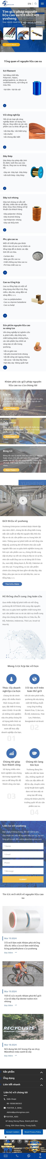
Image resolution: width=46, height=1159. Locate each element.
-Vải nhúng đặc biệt (11, 137)
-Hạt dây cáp (8, 363)
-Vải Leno (7, 360)
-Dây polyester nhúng (12, 214)
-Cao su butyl (8, 305)
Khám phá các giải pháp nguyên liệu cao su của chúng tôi (23, 384)
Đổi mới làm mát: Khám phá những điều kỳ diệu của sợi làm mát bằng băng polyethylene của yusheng (22, 947)
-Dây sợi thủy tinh (11, 222)
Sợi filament (9, 70)
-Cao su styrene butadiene (14, 302)
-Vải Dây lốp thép (19, 360)
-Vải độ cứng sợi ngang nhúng (16, 357)
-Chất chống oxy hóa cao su (15, 262)
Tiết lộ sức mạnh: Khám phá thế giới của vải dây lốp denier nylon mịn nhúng (22, 1000)
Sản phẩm (8, 1071)
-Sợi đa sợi (15, 89)
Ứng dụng (8, 1078)
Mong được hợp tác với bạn (23, 667)
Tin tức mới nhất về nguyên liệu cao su (23, 897)
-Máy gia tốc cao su (11, 259)
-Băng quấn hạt (21, 363)
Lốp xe (7, 395)
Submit (23, 880)
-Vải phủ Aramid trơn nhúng (15, 354)
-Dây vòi (6, 172)
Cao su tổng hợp (11, 282)
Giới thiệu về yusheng (15, 522)
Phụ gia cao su (10, 239)
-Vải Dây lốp (8, 131)
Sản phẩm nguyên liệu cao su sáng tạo (16, 326)
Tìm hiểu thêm (12, 585)
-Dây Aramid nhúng (11, 217)
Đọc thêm (10, 953)
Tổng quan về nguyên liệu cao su (23, 61)
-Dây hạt (14, 172)
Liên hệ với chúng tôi (16, 1092)
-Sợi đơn (7, 89)
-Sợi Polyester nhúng (12, 220)
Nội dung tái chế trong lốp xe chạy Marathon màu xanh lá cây (22, 1051)
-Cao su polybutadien (12, 299)
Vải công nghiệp (11, 114)
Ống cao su (9, 423)
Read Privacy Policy (33, 1132)
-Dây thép (23, 172)
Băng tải (7, 452)
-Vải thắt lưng (20, 131)
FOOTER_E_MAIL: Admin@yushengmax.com (16, 1110)
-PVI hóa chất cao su (12, 265)
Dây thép (7, 156)
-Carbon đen (8, 256)
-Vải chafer (8, 134)
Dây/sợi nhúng (10, 197)
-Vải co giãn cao (10, 351)
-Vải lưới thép (9, 175)
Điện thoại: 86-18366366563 (13, 1101)
